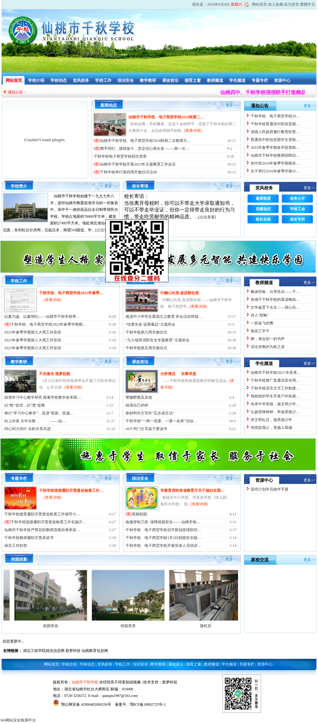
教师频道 (215, 80)
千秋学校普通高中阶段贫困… (275, 124)
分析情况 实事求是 (178, 374)
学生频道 (237, 80)
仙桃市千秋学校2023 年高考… (276, 372)
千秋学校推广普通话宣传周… (275, 380)
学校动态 (58, 80)
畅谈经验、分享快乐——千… (275, 291)
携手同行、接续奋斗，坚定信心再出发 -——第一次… (144, 148)
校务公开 (297, 198)
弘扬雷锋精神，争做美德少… (275, 412)
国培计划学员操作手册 (269, 489)
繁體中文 (307, 4)
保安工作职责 (15, 545)
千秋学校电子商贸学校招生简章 (120, 156)
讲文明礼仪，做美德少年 (271, 420)
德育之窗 (193, 80)
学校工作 (103, 80)
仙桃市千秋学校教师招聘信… (275, 155)
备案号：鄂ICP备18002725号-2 (140, 704)
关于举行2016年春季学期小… (275, 171)
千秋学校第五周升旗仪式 (146, 348)
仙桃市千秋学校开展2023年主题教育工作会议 (138, 164)
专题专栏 (260, 80)
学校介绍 (36, 80)
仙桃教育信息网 (95, 650)
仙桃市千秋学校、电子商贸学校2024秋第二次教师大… (145, 140)
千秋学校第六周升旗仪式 (146, 332)
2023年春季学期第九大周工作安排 (32, 332)
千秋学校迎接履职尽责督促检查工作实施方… (48, 522)
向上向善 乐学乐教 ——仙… (35, 421)
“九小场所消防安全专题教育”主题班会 (158, 340)
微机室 (223, 626)
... (51, 300)
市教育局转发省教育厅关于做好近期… (192, 490)
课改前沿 (170, 80)
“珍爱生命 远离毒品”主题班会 (150, 324)
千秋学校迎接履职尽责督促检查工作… (71, 490)
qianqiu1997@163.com (120, 695)
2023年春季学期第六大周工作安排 (32, 348)
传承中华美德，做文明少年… (275, 404)
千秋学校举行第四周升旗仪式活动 (128, 172)
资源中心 (282, 80)
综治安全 (125, 80)
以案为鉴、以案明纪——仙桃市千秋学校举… (42, 316)
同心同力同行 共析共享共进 (27, 429)
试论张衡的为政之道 (268, 347)
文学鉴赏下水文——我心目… (275, 307)
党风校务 (81, 80)
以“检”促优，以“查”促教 (24, 405)
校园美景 (146, 626)
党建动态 (263, 209)
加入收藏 (275, 4)
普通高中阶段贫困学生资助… (275, 140)
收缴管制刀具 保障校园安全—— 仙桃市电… (163, 522)
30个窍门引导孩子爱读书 (146, 429)
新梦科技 (73, 650)
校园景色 (68, 626)
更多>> (232, 105)
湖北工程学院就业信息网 (44, 650)
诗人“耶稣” (260, 315)
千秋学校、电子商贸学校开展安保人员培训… (163, 545)
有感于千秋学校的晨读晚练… (275, 299)
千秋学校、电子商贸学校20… (275, 116)
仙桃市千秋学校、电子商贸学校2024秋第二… (166, 117)
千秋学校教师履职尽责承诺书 (29, 538)
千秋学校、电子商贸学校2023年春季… (71, 293)
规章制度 (263, 198)
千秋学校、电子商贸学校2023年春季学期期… (48, 324)
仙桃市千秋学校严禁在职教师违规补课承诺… (42, 530)
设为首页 (291, 4)
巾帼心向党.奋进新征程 (179, 293)
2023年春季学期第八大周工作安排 (32, 340)
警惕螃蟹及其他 (139, 397)
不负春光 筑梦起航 (54, 374)
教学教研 (148, 80)
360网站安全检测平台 (18, 720)
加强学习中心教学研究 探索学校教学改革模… (42, 397)
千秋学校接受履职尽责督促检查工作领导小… (42, 514)
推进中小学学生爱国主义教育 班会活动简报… (164, 316)
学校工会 (297, 209)
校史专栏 (297, 219)
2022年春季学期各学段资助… (275, 147)
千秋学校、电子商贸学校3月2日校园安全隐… (163, 538)
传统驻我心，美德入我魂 (271, 427)
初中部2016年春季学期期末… (275, 163)
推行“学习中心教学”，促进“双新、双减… (39, 413)
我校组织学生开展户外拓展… (275, 396)
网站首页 (259, 4)
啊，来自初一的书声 (268, 339)
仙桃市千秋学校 (85, 682)
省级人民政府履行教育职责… (275, 132)
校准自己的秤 (137, 405)
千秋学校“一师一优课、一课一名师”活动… (161, 421)
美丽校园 (139, 514)
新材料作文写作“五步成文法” (150, 413)
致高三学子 (260, 331)
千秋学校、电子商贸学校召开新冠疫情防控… (163, 530)
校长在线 (263, 219)
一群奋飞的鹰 (262, 323)
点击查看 (207, 217)
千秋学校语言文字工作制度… (275, 388)
